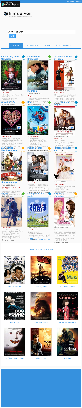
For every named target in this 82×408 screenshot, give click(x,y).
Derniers (47, 46)
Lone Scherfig (6, 227)
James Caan (43, 189)
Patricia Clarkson (8, 231)
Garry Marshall (6, 136)
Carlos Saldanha (33, 136)
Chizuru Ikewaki (33, 232)
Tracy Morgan (33, 143)
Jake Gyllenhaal (59, 140)
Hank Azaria (59, 144)
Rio (29, 102)
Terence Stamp (34, 187)
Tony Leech (16, 187)
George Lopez (42, 141)
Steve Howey (59, 235)
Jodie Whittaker (7, 234)
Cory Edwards (7, 189)
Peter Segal (32, 182)
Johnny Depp (6, 95)
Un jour (4, 193)
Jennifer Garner (7, 141)
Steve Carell (32, 184)
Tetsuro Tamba (44, 235)
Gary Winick (58, 230)
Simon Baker (59, 98)
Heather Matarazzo (61, 189)
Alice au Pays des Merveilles (10, 57)
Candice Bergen (70, 235)
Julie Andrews (59, 186)
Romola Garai (14, 233)
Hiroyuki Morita (33, 230)
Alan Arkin (32, 185)
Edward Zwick (59, 138)
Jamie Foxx (18, 143)
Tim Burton (5, 93)
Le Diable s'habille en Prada (63, 57)
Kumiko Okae (33, 235)
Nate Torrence (33, 189)
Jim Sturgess (18, 230)
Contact (78, 2)
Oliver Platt (70, 142)
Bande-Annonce (63, 46)
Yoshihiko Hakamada (36, 233)
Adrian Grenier (70, 98)
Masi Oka (43, 187)
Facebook (70, 2)
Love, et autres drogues (61, 103)
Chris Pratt (71, 233)
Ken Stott (5, 233)
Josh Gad (68, 144)
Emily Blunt (59, 96)
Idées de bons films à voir (41, 249)
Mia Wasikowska (17, 95)
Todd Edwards (6, 187)
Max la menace (34, 148)
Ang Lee (31, 96)
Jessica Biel (18, 140)
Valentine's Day (9, 102)
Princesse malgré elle (62, 149)
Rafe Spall (18, 231)
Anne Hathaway (69, 95)
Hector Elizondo (60, 188)
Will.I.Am (44, 140)
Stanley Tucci (68, 96)
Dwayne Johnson (42, 185)
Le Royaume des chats (35, 194)
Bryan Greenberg (61, 233)
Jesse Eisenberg (34, 140)
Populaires (16, 46)
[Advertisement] (41, 387)
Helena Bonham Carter (9, 98)
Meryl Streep (58, 95)
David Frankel (59, 93)
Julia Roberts (6, 138)
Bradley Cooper (7, 143)
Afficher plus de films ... (41, 239)
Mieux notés (32, 46)
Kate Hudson (58, 232)
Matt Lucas (6, 96)
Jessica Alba (16, 138)
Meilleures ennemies (59, 194)
